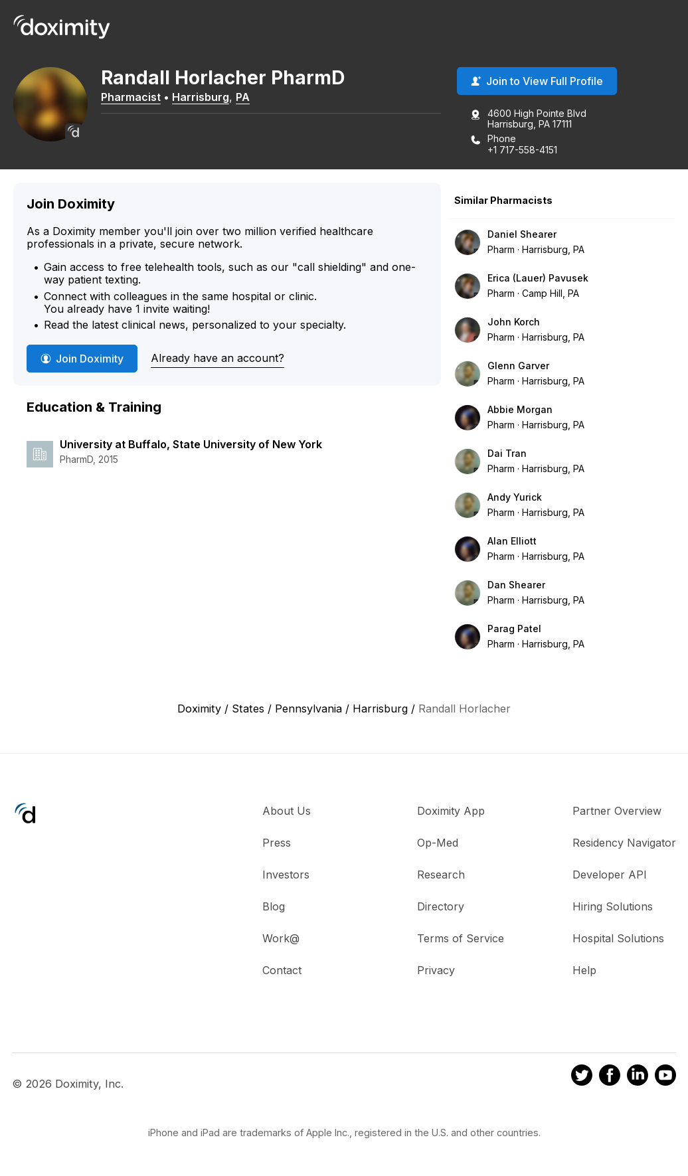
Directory (440, 907)
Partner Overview (616, 811)
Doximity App (451, 811)
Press (276, 843)
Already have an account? (217, 358)
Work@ (281, 939)
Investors (285, 875)
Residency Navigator (624, 843)
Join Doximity (82, 359)
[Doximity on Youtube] (665, 1078)
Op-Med (437, 843)
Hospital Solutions (618, 939)
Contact (281, 970)
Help (584, 970)
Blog (273, 907)
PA (248, 97)
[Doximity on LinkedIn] (637, 1078)
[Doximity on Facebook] (609, 1078)
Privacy (436, 970)
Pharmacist (136, 97)
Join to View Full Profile (537, 81)
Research (441, 875)
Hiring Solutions (612, 907)
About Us (286, 811)
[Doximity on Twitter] (581, 1078)
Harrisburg (205, 97)
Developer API (609, 875)
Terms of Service (460, 939)
